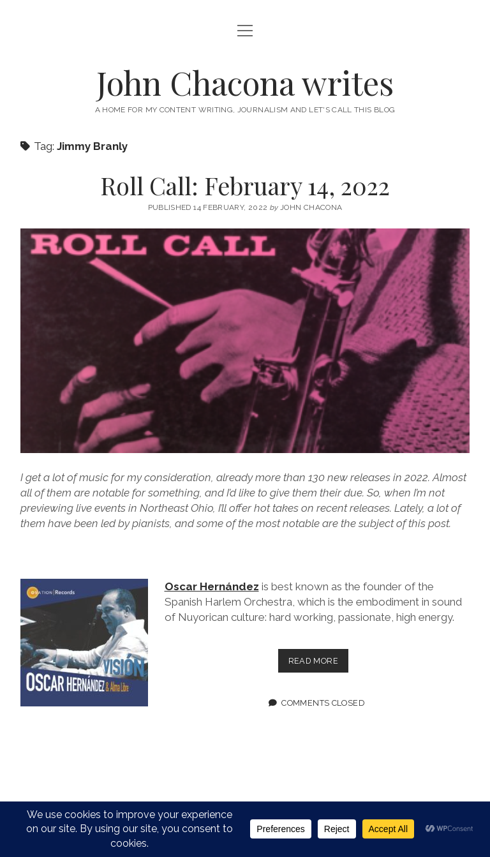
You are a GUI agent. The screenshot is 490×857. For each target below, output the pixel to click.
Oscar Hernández (212, 586)
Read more (318, 663)
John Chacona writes (245, 82)
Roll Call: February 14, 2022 (245, 185)
